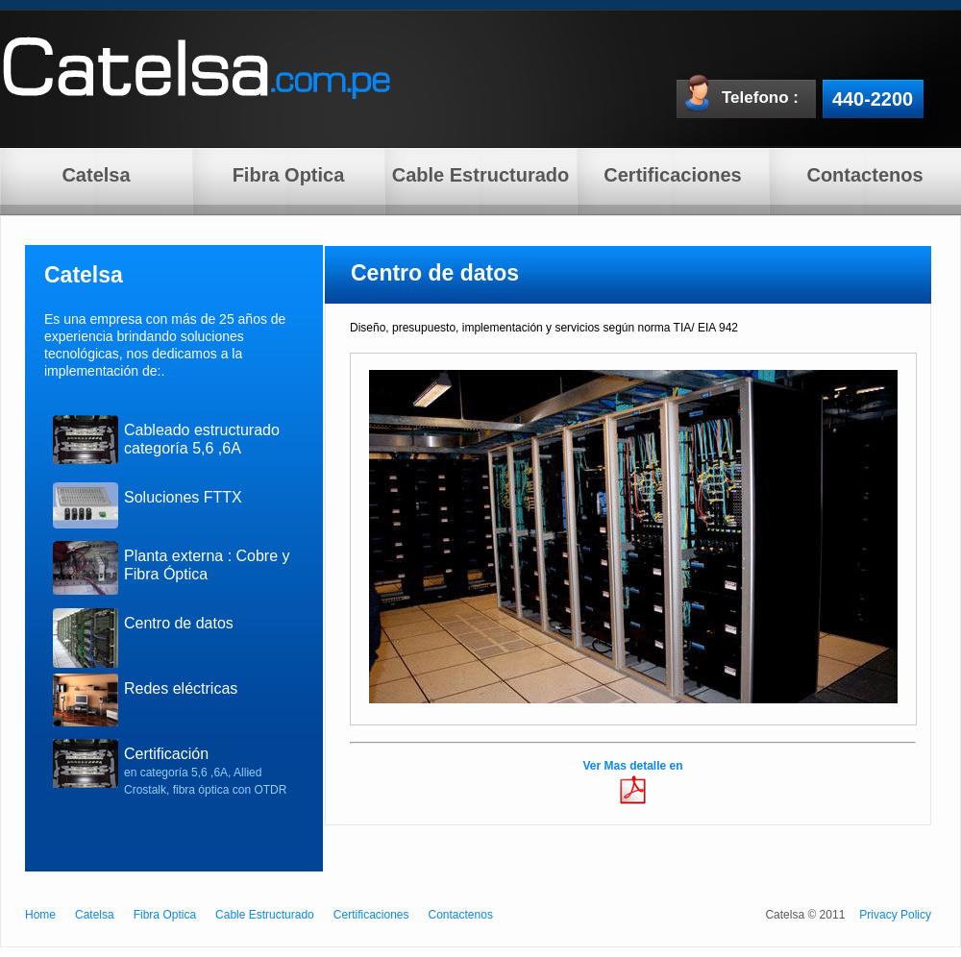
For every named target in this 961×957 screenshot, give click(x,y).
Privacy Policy (895, 914)
